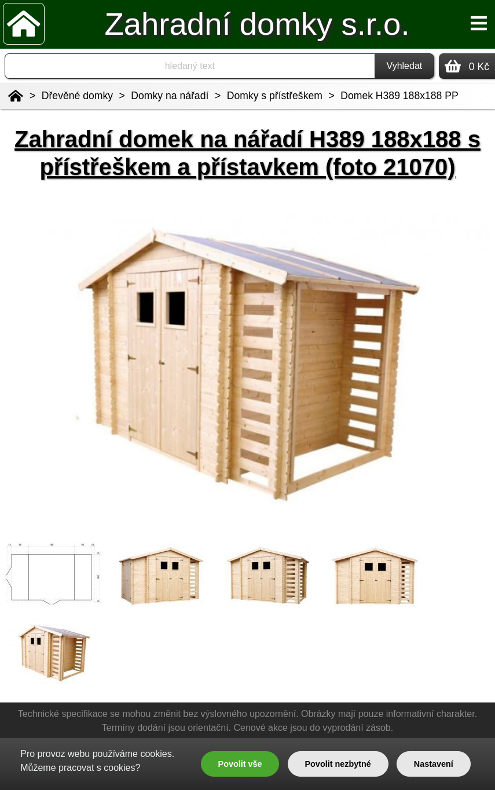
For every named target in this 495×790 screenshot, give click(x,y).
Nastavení (433, 764)
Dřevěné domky (77, 95)
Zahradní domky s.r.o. (256, 24)
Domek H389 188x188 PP (399, 95)
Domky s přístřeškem (274, 95)
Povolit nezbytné (338, 764)
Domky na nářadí (169, 95)
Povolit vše (240, 764)
